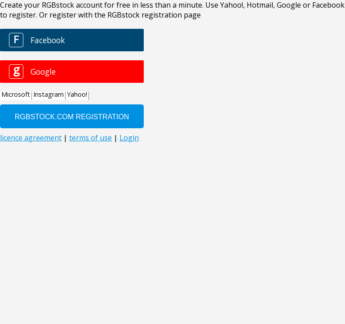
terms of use (90, 138)
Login (129, 138)
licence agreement (31, 138)
